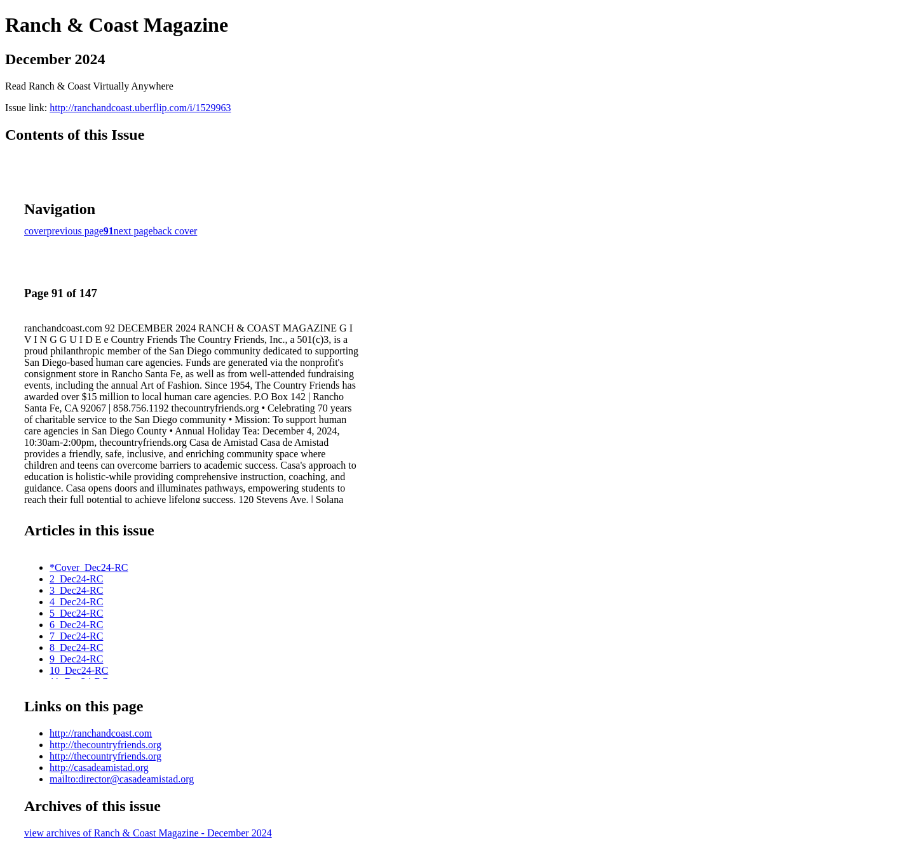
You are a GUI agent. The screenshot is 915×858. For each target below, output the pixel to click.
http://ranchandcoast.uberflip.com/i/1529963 (140, 107)
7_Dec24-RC (76, 636)
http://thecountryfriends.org (105, 744)
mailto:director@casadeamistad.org (122, 779)
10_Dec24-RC (79, 670)
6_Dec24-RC (76, 624)
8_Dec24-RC (76, 647)
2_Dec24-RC (76, 578)
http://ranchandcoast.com (101, 733)
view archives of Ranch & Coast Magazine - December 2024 (148, 833)
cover (35, 230)
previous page (75, 230)
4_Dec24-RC (76, 601)
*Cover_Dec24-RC (89, 567)
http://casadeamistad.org (99, 767)
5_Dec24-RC (76, 613)
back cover (175, 230)
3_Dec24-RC (76, 590)
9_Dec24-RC (76, 659)
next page (133, 230)
